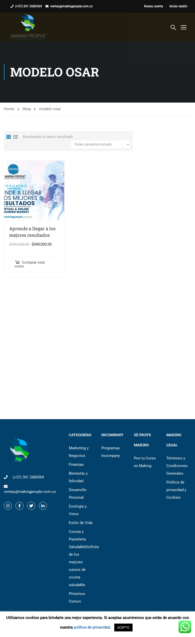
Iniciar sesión (178, 6)
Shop (26, 109)
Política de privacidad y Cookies (176, 490)
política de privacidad (92, 627)
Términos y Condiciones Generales (177, 466)
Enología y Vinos (78, 510)
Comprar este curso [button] (29, 264)
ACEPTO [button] (123, 627)
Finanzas (76, 464)
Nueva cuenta (153, 6)
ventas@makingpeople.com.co (71, 6)
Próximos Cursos (77, 597)
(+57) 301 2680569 (28, 6)
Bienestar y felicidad (78, 477)
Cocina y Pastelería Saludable (81, 558)
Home (9, 109)
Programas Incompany (110, 452)
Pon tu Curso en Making (145, 462)
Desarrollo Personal (78, 494)
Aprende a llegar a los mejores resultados (32, 231)
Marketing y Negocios (79, 452)
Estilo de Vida (80, 522)
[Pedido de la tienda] (100, 144)
